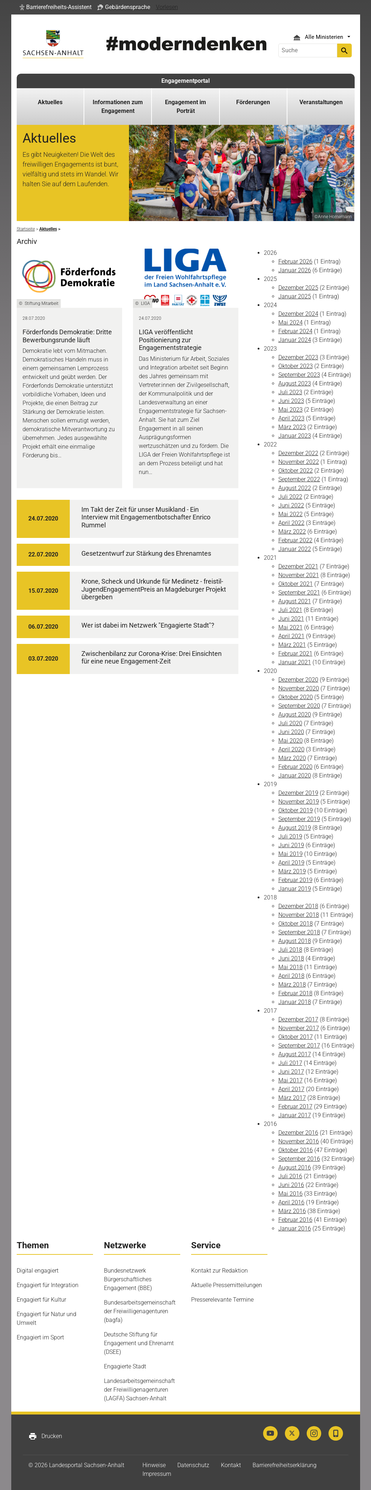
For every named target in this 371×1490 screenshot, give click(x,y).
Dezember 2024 (298, 313)
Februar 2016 (295, 1219)
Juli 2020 (290, 723)
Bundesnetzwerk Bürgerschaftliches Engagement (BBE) (128, 1279)
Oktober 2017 (295, 1036)
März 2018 (292, 984)
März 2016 (292, 1211)
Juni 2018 (291, 958)
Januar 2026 (294, 270)
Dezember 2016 (298, 1132)
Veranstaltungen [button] (321, 102)
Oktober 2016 (295, 1150)
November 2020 (298, 688)
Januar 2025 (294, 296)
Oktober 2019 (295, 810)
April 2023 (291, 418)
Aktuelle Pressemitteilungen (226, 1285)
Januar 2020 (294, 775)
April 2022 (291, 522)
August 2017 (294, 1054)
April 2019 (291, 862)
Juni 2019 (291, 845)
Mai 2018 (290, 967)
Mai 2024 (290, 322)
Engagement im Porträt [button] (185, 106)
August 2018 (294, 941)
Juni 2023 (291, 400)
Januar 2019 (294, 888)
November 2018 (298, 914)
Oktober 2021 (295, 583)
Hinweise (154, 1465)
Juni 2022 (291, 505)
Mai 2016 (290, 1193)
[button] (56, 7)
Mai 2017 (290, 1080)
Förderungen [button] (253, 102)
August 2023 (294, 383)
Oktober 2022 (295, 470)
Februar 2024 (295, 331)
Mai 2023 (290, 409)
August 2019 (294, 827)
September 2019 (299, 819)
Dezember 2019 (298, 792)
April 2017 (291, 1089)
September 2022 (299, 479)
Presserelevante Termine (222, 1299)
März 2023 (292, 427)
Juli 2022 (290, 496)
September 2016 (299, 1158)
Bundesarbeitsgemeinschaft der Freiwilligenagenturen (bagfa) (140, 1311)
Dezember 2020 (298, 679)
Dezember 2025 (298, 287)
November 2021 (298, 575)
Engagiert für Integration (47, 1285)
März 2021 (292, 644)
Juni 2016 (291, 1184)
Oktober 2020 (295, 697)
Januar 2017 (294, 1115)
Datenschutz (193, 1465)
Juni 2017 (291, 1071)
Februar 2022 (295, 540)
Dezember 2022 (298, 453)
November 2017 (298, 1028)
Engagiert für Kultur (41, 1299)
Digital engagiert (38, 1270)
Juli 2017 (290, 1063)
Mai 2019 (290, 853)
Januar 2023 (294, 435)
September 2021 (299, 592)
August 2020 (294, 714)
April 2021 (291, 636)
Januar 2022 (294, 549)
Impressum (156, 1473)
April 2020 (291, 749)
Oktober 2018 (295, 923)
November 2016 (298, 1141)
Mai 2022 (290, 514)
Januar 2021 (294, 662)
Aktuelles (50, 102)
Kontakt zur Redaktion (219, 1270)
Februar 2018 (295, 993)
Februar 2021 (295, 653)
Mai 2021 (290, 627)
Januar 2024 (294, 339)
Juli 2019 (290, 836)
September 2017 (299, 1045)
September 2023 (299, 374)
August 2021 (294, 601)
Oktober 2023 (295, 366)
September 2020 (299, 705)
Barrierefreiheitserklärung (284, 1465)
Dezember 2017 (298, 1019)
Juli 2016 (290, 1176)
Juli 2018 (290, 949)
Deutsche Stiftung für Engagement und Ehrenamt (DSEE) (139, 1343)
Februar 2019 (295, 880)
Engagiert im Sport (40, 1337)
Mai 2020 (290, 740)
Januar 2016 (294, 1228)
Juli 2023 (290, 392)
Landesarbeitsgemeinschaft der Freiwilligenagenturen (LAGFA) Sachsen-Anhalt (139, 1389)
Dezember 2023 (298, 357)
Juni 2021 (291, 618)
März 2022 (292, 531)
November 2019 (298, 801)
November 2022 (298, 461)
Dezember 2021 (298, 566)
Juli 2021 (290, 610)
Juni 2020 (291, 731)
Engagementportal (185, 80)
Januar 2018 (294, 1002)
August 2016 (294, 1167)
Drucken (45, 1436)
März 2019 (292, 871)
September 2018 (299, 932)
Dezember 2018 (298, 906)
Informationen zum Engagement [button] (118, 106)
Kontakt (231, 1465)
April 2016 (291, 1202)
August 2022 (294, 488)
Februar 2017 (295, 1106)
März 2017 (292, 1097)
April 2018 (291, 975)
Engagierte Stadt (125, 1366)
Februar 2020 (295, 766)
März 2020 (292, 758)
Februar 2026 (295, 261)
